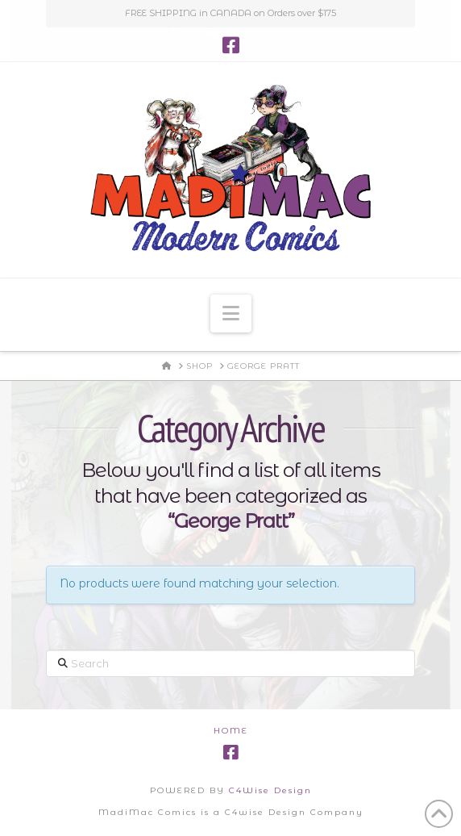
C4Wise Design (270, 790)
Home (231, 730)
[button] (230, 313)
